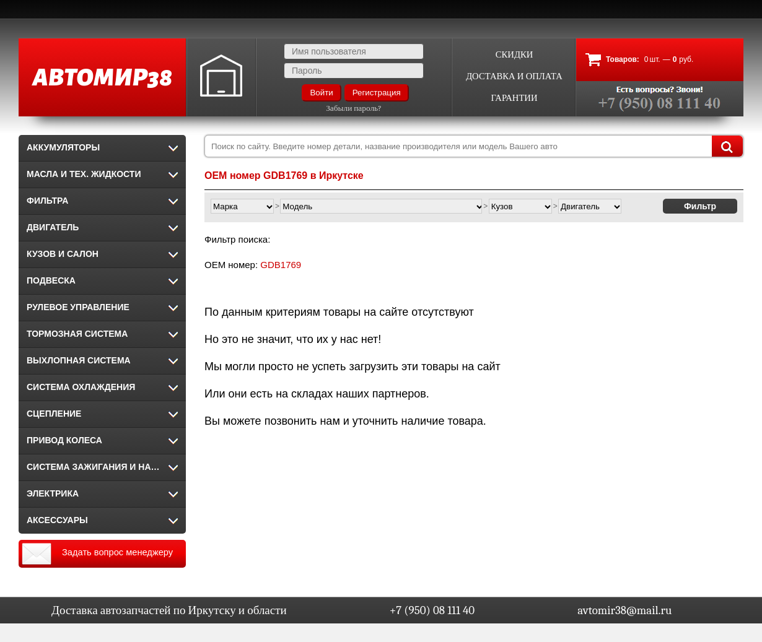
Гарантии (514, 98)
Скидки (514, 55)
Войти (321, 92)
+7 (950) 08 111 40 (432, 610)
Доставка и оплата (514, 76)
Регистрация (377, 92)
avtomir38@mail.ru (624, 610)
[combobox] (473, 146)
